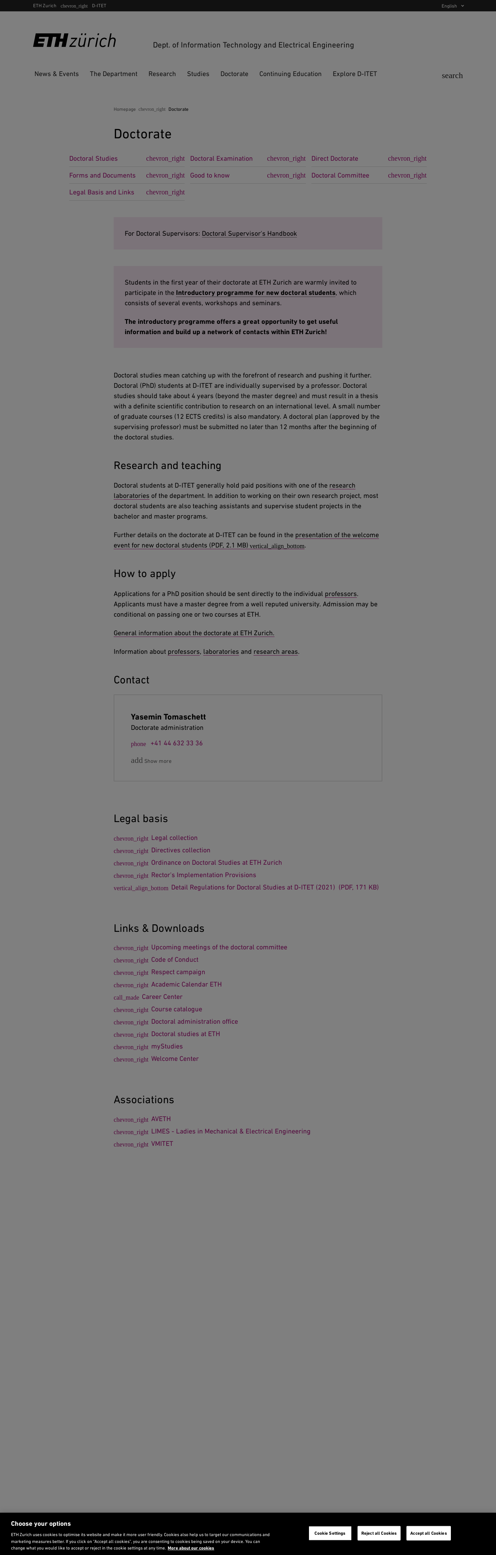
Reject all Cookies (379, 1533)
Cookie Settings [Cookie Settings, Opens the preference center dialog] (329, 1533)
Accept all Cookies (428, 1533)
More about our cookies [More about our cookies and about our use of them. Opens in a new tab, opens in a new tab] (191, 1548)
